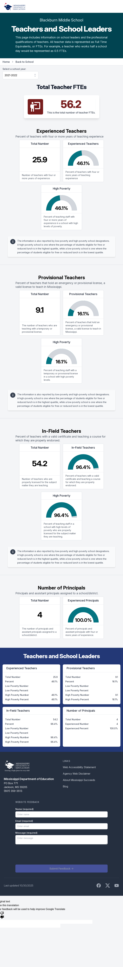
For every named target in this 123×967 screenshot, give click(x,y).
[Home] (14, 6)
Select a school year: (14, 69)
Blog (65, 786)
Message (26, 832)
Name (24, 809)
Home (6, 61)
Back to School (25, 61)
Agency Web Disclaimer (76, 773)
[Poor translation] (2, 915)
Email (24, 821)
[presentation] (39, 854)
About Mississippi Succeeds (79, 780)
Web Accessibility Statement (79, 767)
